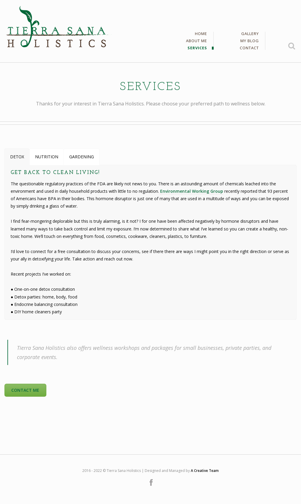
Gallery (250, 34)
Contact (249, 48)
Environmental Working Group (191, 191)
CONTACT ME (25, 390)
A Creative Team (205, 470)
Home (201, 34)
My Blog (249, 41)
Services (197, 48)
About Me (196, 41)
